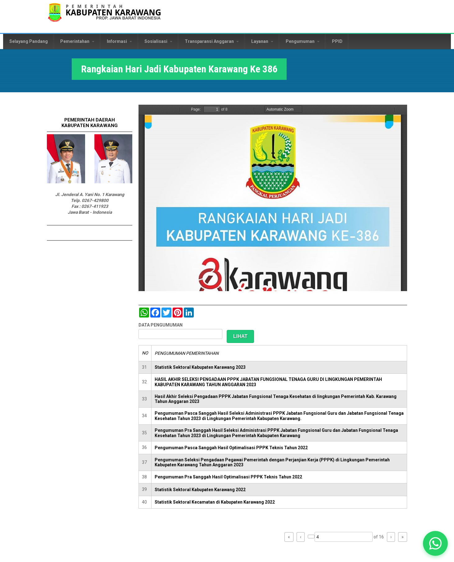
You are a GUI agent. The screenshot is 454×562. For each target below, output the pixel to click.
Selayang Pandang (28, 41)
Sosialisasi (158, 41)
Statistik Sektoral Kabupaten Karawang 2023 (200, 367)
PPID (337, 41)
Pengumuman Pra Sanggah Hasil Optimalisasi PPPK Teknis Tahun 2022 (228, 476)
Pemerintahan (77, 41)
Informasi (119, 41)
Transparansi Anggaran (212, 41)
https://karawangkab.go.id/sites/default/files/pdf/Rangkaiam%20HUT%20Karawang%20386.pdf (272, 198)
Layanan (262, 41)
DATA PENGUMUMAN (160, 324)
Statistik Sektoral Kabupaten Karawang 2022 (200, 489)
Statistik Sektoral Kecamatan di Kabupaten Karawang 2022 (215, 502)
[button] (435, 543)
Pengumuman (303, 41)
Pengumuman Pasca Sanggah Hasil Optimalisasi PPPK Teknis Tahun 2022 (231, 447)
